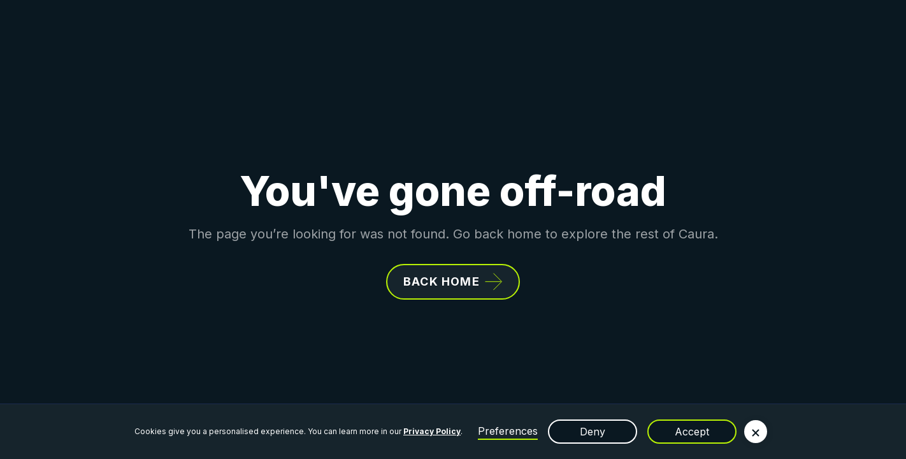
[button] (755, 431)
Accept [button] (692, 431)
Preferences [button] (508, 431)
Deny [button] (592, 431)
